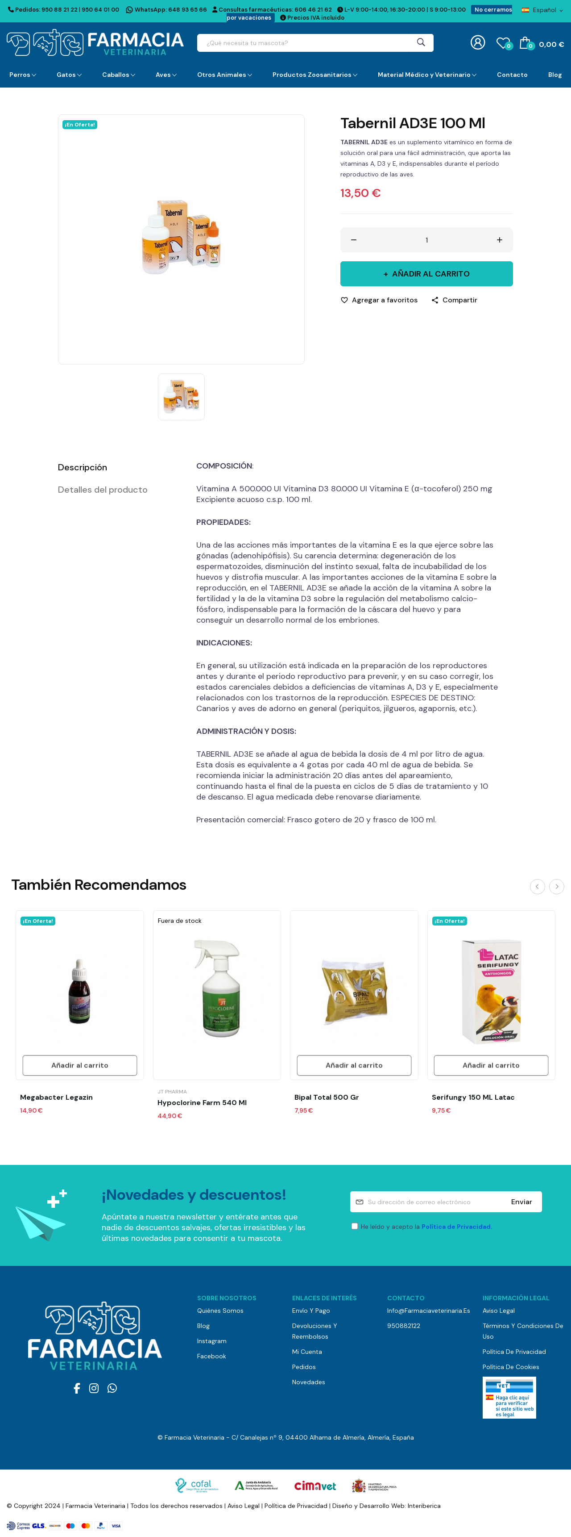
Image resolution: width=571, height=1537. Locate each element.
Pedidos (304, 1367)
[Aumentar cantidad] (499, 240)
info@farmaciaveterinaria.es (428, 1311)
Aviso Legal (499, 1311)
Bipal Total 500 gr (326, 1097)
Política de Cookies (511, 1367)
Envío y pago (311, 1311)
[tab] (116, 467)
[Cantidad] (427, 240)
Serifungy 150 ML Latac (473, 1097)
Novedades (308, 1382)
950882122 (403, 1326)
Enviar (521, 1201)
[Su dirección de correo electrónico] (446, 1201)
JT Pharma (172, 1091)
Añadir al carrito (430, 273)
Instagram (212, 1341)
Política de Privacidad (514, 1352)
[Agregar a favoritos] (379, 300)
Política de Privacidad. (457, 1227)
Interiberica (424, 1506)
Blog (203, 1326)
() (503, 42)
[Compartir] (454, 300)
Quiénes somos (220, 1311)
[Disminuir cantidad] (354, 240)
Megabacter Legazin (56, 1097)
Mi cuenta (307, 1352)
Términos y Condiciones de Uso (523, 1331)
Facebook (211, 1356)
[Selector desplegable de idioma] (543, 10)
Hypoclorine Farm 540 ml (202, 1103)
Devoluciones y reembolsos (314, 1331)
